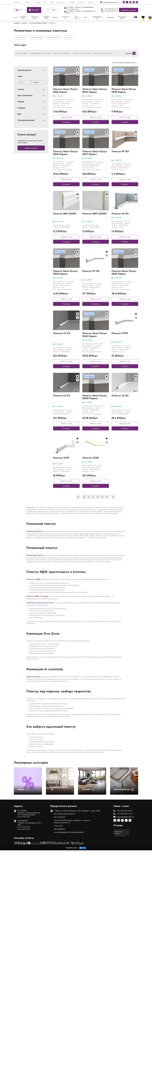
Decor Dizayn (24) (53, 37)
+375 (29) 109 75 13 (111, 11)
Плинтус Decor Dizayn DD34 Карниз (94, 90)
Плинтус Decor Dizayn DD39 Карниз (124, 272)
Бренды (38, 2)
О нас (27, 2)
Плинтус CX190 (90, 458)
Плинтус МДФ (22, 53)
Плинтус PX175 (120, 333)
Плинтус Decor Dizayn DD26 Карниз (65, 90)
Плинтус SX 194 (120, 214)
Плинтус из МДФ (33, 579)
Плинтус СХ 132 (61, 396)
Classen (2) (67, 37)
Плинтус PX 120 (90, 271)
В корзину (66, 122)
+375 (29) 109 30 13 (111, 9)
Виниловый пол (65, 17)
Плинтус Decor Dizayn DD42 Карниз (94, 334)
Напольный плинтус (34, 531)
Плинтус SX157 (61, 458)
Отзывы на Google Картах (120, 835)
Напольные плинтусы (61, 53)
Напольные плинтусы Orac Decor (39, 603)
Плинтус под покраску (103, 53)
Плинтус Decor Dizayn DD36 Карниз (65, 153)
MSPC (85, 17)
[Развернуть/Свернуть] (31, 70)
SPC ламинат (76, 17)
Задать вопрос (31, 148)
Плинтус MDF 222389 (64, 214)
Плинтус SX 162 (120, 396)
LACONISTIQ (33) (37, 37)
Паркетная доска (23, 17)
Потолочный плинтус (35, 555)
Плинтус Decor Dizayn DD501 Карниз (94, 397)
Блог (45, 2)
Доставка (60, 2)
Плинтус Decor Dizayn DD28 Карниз (65, 272)
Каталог (16, 2)
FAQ (52, 2)
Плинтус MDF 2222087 (94, 214)
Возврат (72, 2)
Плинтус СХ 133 (61, 333)
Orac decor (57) (21, 37)
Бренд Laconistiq (33, 677)
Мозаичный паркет (34, 17)
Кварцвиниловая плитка (97, 17)
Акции (15, 17)
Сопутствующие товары (122, 17)
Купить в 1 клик (66, 117)
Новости (81, 2)
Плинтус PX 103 (120, 151)
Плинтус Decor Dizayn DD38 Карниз (124, 90)
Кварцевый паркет (46, 17)
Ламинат (54, 17)
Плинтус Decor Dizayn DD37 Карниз (94, 153)
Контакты (91, 2)
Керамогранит (111, 17)
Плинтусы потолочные (82, 53)
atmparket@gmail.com (125, 817)
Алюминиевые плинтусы (40, 53)
